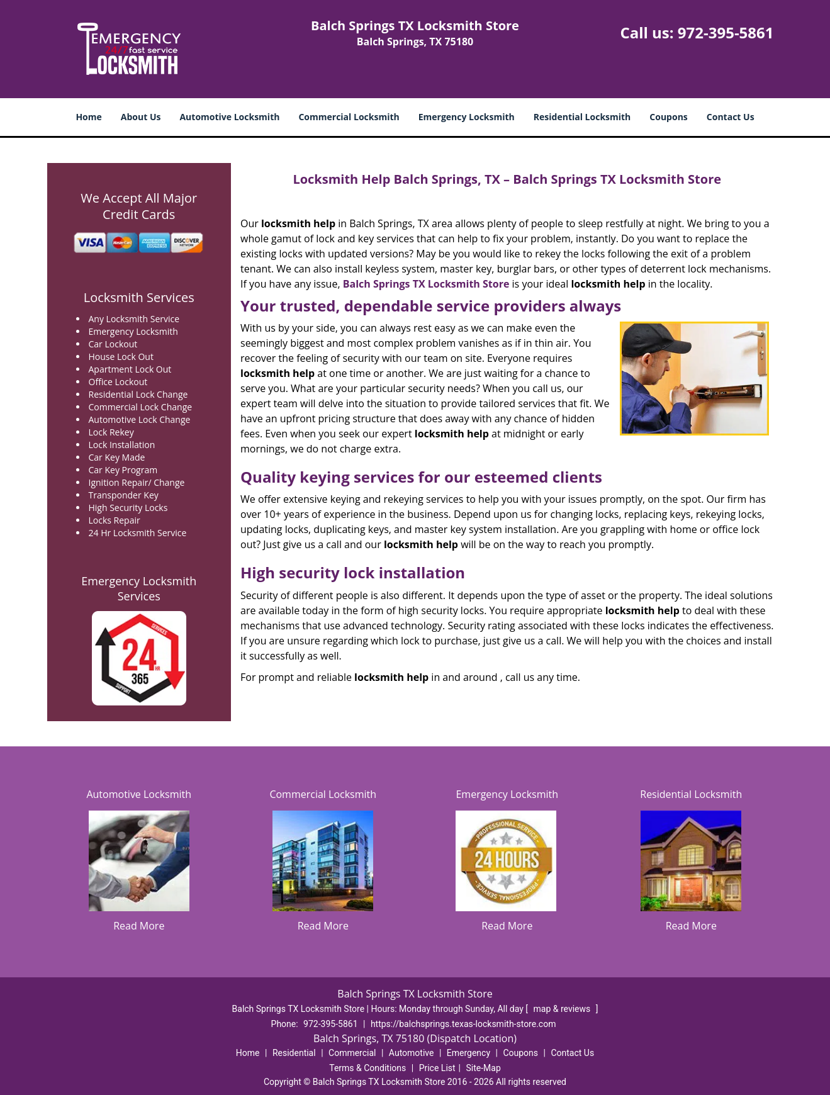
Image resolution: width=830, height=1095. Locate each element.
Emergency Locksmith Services (138, 588)
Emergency (468, 1053)
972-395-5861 (726, 32)
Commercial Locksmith (348, 117)
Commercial (352, 1053)
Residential (294, 1053)
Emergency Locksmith (466, 117)
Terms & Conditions (367, 1068)
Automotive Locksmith (229, 117)
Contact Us (730, 117)
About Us (141, 117)
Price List (437, 1068)
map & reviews (563, 1009)
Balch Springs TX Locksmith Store (426, 284)
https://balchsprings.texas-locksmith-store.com (463, 1024)
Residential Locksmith (582, 117)
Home (88, 117)
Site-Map (483, 1068)
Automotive (411, 1053)
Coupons (668, 117)
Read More (138, 926)
